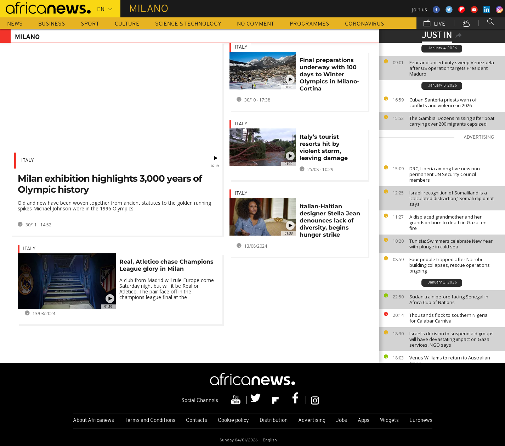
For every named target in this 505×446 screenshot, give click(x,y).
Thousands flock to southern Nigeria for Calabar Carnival (448, 318)
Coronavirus (364, 24)
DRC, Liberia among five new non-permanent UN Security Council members (445, 174)
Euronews (420, 420)
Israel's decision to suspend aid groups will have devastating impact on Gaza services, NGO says (451, 339)
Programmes (309, 24)
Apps (363, 420)
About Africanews (93, 420)
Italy (27, 160)
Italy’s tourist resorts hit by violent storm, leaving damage (324, 147)
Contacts (196, 420)
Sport (90, 24)
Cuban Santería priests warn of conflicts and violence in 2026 (443, 102)
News (15, 24)
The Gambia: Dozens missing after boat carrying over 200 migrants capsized (451, 121)
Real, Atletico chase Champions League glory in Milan (166, 265)
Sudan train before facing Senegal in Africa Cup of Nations (448, 299)
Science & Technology (188, 24)
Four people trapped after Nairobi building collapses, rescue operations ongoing (449, 265)
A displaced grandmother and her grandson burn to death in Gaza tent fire (448, 222)
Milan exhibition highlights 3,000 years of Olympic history (110, 184)
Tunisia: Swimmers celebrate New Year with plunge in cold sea (451, 243)
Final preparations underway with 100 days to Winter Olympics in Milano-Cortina (329, 74)
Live (435, 24)
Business (51, 24)
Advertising (311, 420)
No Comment (255, 24)
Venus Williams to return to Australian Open (449, 360)
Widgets (389, 420)
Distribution (274, 420)
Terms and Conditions (150, 420)
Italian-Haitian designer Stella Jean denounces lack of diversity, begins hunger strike (330, 220)
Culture (127, 24)
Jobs (341, 420)
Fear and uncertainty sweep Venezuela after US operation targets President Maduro (451, 68)
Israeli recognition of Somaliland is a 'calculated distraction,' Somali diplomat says (451, 198)
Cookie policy (233, 420)
